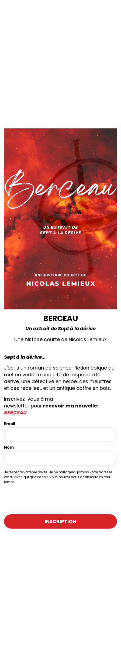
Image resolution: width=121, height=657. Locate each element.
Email (9, 423)
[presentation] (35, 497)
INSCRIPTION (60, 521)
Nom (9, 447)
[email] (60, 435)
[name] (60, 458)
